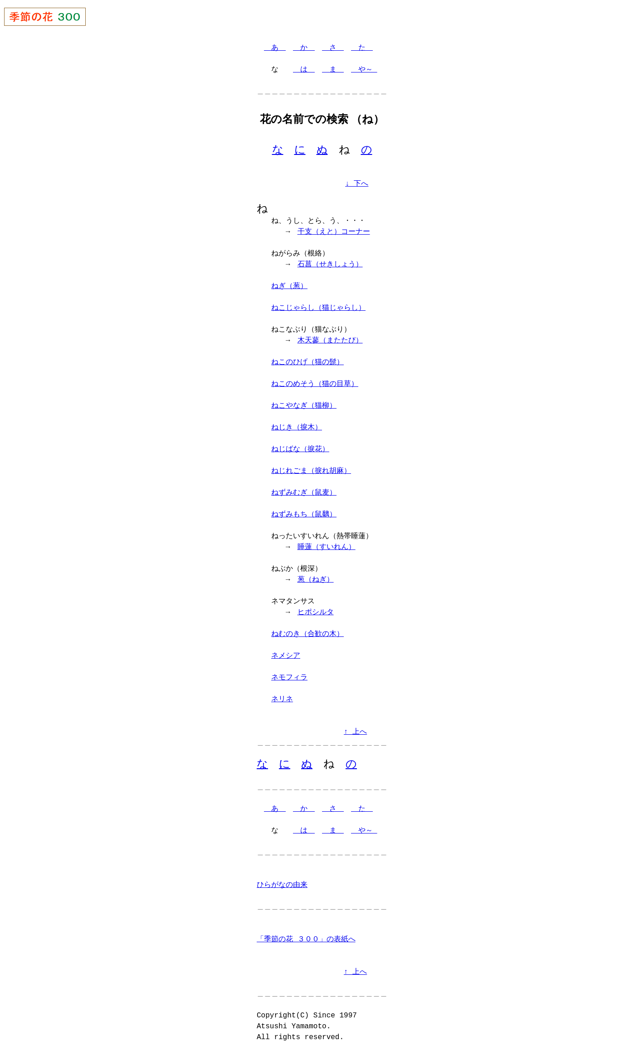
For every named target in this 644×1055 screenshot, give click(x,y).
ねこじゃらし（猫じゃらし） (318, 309)
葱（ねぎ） (316, 581)
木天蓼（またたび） (330, 342)
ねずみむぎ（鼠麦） (304, 494)
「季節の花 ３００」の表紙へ (306, 941)
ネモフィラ (289, 679)
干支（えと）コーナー (334, 233)
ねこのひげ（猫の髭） (307, 363)
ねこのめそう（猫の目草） (314, 385)
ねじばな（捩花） (300, 450)
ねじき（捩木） (296, 429)
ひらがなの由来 (282, 886)
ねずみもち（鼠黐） (304, 515)
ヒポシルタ (316, 613)
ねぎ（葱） (289, 287)
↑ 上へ (355, 733)
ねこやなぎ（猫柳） (304, 407)
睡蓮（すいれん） (327, 548)
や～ (364, 70)
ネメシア (285, 657)
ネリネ (282, 700)
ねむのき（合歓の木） (307, 635)
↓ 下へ (356, 184)
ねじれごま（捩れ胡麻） (311, 472)
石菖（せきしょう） (330, 265)
